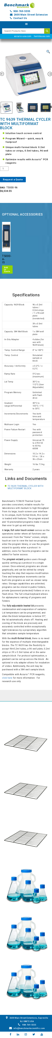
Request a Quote (13, 179)
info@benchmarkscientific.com (27, 1028)
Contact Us (20, 18)
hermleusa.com (42, 36)
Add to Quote (7, 269)
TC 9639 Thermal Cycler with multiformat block (25, 487)
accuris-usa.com (22, 36)
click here (7, 678)
